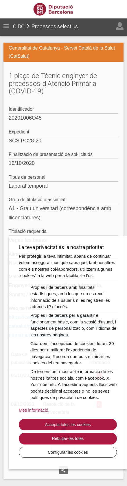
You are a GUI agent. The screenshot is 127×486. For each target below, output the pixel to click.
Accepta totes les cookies (68, 424)
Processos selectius (55, 26)
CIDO (19, 26)
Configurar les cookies (68, 452)
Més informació (33, 410)
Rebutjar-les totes (68, 438)
